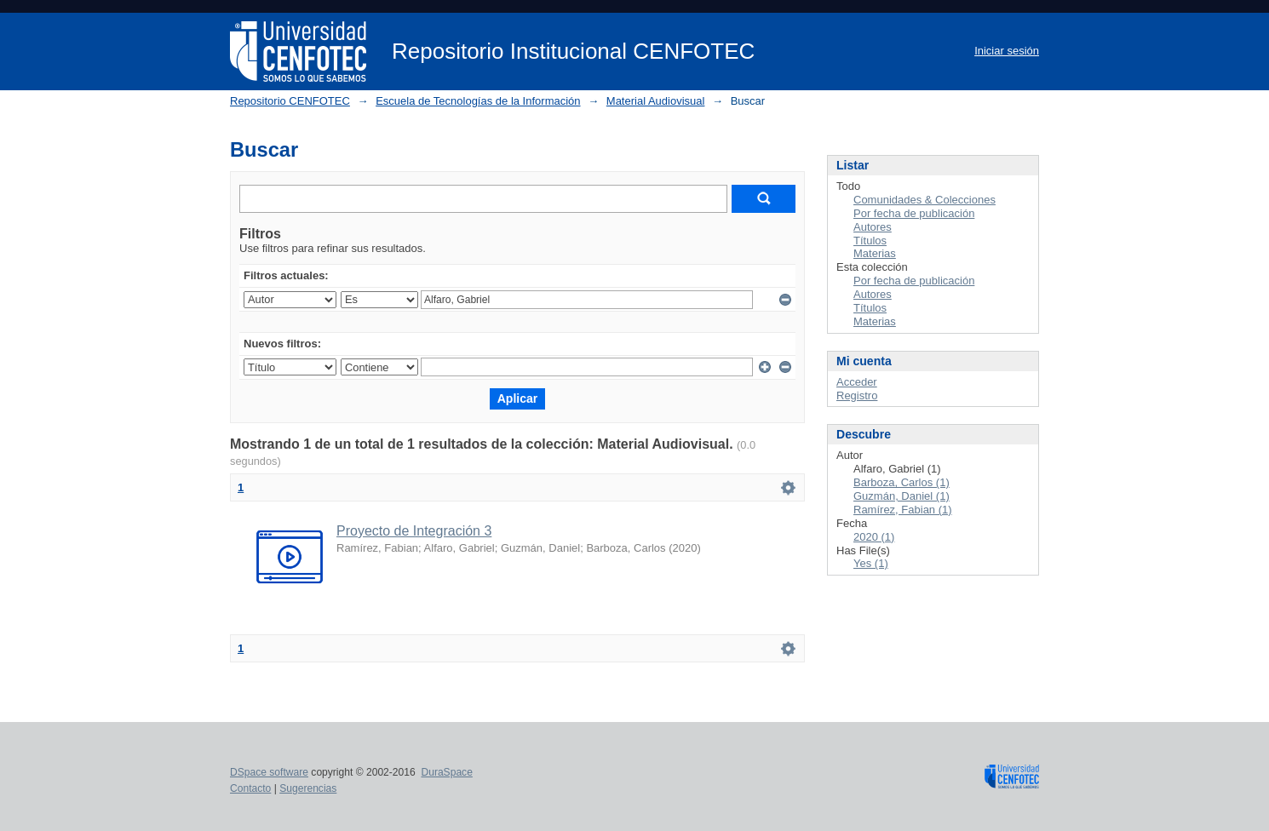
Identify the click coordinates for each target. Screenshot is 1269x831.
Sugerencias (307, 788)
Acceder (856, 381)
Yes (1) (870, 563)
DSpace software (269, 772)
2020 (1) (873, 536)
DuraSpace (446, 772)
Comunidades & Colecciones (924, 199)
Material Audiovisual (655, 101)
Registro (856, 395)
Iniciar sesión (1006, 50)
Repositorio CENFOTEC (290, 101)
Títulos (870, 240)
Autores (872, 227)
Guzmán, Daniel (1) (901, 496)
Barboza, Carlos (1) (901, 482)
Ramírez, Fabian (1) (902, 509)
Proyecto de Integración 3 (413, 531)
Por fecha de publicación (913, 213)
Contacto (250, 788)
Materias (874, 253)
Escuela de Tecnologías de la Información (478, 101)
